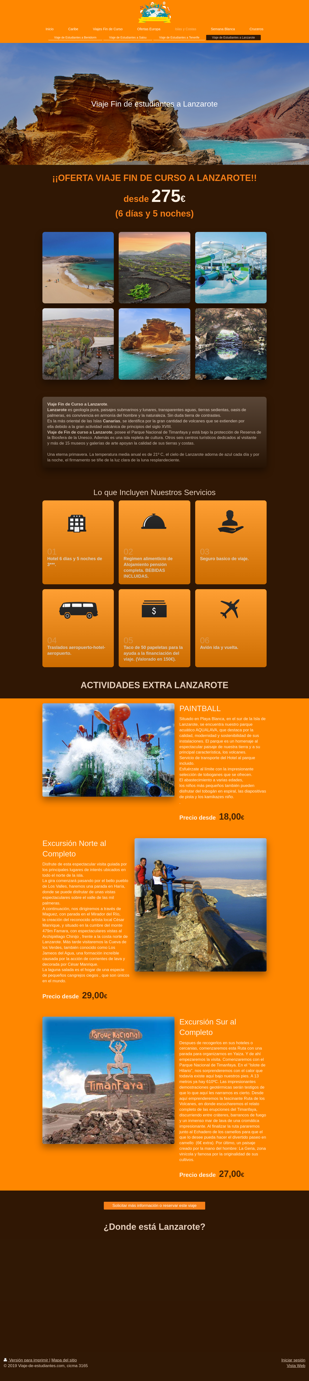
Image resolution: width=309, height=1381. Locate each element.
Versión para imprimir (26, 1360)
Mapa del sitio (64, 1360)
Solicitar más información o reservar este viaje (154, 1205)
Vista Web (296, 1365)
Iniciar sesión (293, 1360)
